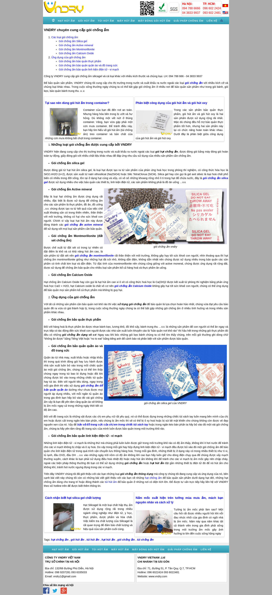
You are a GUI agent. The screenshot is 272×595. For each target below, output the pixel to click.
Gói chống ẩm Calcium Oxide (76, 53)
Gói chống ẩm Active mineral (76, 45)
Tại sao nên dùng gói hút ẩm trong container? (77, 103)
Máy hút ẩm (120, 549)
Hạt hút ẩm (60, 549)
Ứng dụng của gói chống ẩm (68, 57)
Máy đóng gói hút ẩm (148, 549)
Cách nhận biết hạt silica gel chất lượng (73, 497)
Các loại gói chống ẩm (64, 37)
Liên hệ (206, 549)
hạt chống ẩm (153, 477)
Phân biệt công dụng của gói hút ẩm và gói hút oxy (171, 103)
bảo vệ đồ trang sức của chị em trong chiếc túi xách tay (112, 424)
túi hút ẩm (111, 481)
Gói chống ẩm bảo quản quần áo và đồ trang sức (88, 65)
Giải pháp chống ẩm (182, 549)
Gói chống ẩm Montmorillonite (77, 49)
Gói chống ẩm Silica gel (73, 41)
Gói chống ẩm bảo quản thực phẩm (80, 61)
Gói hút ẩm (80, 549)
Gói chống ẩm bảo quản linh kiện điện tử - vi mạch (89, 69)
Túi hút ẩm (100, 549)
